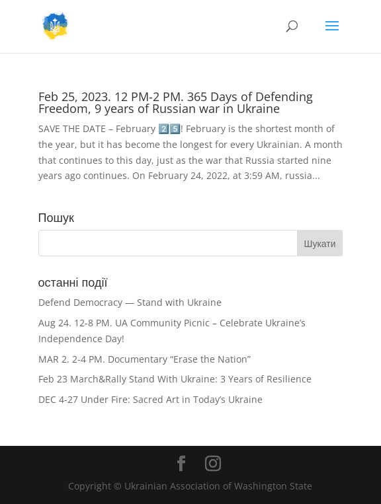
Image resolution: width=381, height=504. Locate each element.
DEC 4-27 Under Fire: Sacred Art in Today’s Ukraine (150, 399)
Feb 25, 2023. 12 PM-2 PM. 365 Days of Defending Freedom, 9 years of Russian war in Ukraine (175, 102)
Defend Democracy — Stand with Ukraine (130, 302)
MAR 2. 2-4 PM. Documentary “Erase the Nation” (144, 359)
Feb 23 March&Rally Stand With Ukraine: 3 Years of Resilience (175, 379)
